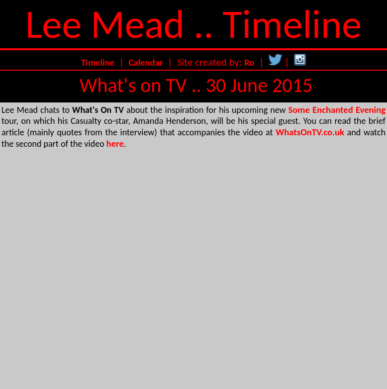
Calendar (145, 62)
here (115, 143)
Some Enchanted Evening (337, 109)
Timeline (97, 62)
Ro (249, 62)
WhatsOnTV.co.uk (310, 132)
